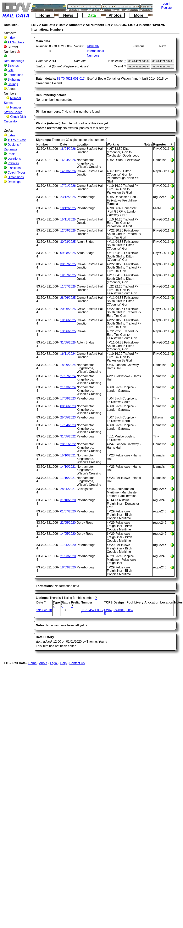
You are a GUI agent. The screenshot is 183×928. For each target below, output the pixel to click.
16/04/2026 (68, 160)
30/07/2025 (68, 264)
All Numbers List (98, 25)
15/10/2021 (68, 455)
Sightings (14, 79)
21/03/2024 (68, 387)
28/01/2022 (68, 444)
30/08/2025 (68, 241)
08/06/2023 (68, 406)
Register (167, 7)
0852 (129, 610)
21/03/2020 (68, 556)
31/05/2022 (68, 436)
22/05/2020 (68, 522)
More (138, 15)
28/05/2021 (68, 489)
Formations (15, 75)
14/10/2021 (68, 466)
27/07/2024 (68, 376)
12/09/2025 (68, 230)
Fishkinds (14, 168)
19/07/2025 (68, 275)
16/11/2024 (68, 353)
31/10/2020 (68, 500)
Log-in (167, 3)
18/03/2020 (68, 567)
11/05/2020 (68, 545)
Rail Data (48, 25)
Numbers (75, 25)
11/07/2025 (68, 286)
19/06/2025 (68, 320)
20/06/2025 (68, 309)
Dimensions (16, 177)
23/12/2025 (68, 197)
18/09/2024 (68, 365)
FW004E (119, 610)
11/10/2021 (68, 477)
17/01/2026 (68, 185)
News (68, 15)
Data (91, 15)
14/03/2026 (68, 171)
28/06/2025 (68, 297)
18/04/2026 (68, 148)
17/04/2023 (68, 425)
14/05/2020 (68, 533)
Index (11, 37)
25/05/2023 (68, 417)
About (43, 663)
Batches (13, 65)
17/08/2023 (68, 398)
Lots (10, 70)
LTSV (35, 25)
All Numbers (16, 42)
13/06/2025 (68, 331)
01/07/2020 (68, 511)
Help (63, 663)
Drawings (14, 181)
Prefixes (13, 163)
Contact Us (77, 663)
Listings (13, 84)
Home (44, 15)
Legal (54, 663)
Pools (11, 154)
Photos (115, 15)
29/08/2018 (44, 610)
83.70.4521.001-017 (71, 78)
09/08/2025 (68, 253)
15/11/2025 (68, 219)
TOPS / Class (17, 140)
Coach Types (16, 172)
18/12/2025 (68, 208)
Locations (14, 158)
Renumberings (14, 61)
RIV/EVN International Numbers (95, 51)
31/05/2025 (68, 342)
